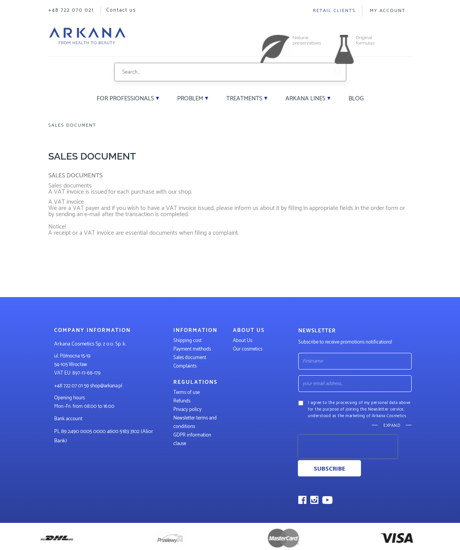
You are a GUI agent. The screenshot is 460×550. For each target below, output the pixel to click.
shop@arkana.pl (106, 386)
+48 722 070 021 (71, 10)
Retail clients (334, 10)
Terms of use (186, 392)
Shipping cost (187, 341)
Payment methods (192, 349)
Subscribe (329, 468)
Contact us (121, 10)
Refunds (181, 401)
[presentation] (347, 446)
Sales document (189, 358)
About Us (242, 341)
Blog (356, 98)
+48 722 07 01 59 (71, 386)
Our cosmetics (247, 349)
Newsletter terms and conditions (195, 422)
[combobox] (221, 72)
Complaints (185, 366)
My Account (387, 10)
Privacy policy (187, 410)
